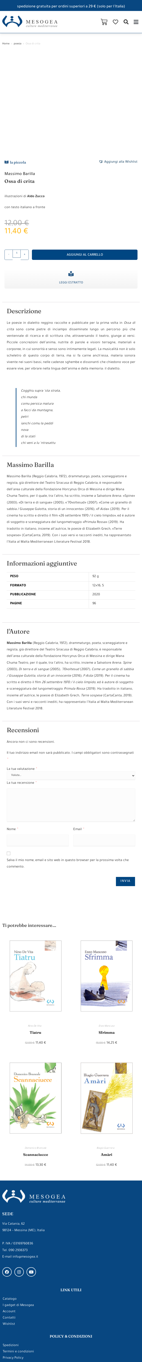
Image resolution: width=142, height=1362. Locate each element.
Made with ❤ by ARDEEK (120, 1349)
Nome (12, 735)
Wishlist (9, 1230)
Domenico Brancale (35, 1054)
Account (9, 1218)
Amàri (106, 1060)
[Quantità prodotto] (17, 159)
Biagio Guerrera (106, 1054)
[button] (126, 22)
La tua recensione (21, 689)
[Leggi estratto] (71, 179)
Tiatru (35, 937)
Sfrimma (106, 937)
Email (78, 735)
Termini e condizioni (18, 1258)
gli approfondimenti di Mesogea (71, 1306)
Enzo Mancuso (106, 931)
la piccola (18, 67)
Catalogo (10, 1205)
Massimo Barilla (19, 79)
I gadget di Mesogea (18, 1212)
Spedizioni (11, 1252)
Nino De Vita (35, 931)
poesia (17, 44)
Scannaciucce (35, 1060)
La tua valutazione (22, 675)
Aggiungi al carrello (84, 160)
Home (5, 44)
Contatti (9, 1224)
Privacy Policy (13, 1264)
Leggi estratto (71, 188)
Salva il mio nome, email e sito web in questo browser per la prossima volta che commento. (68, 769)
